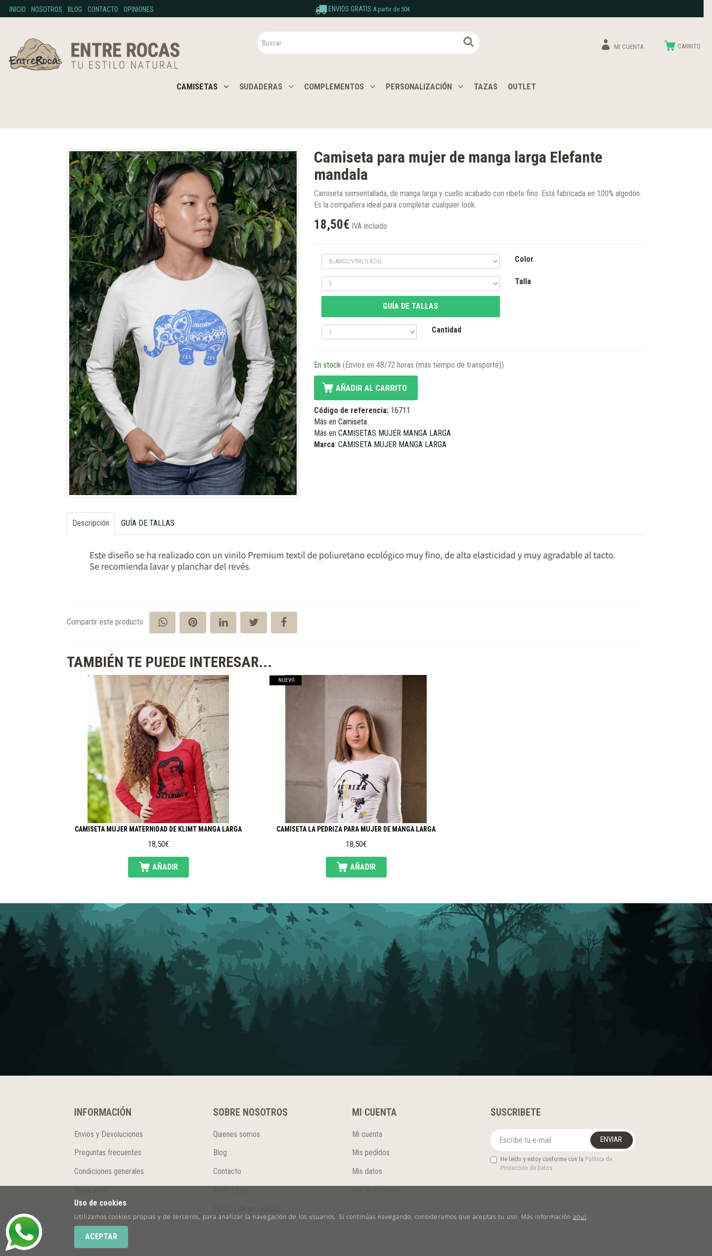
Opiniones (139, 9)
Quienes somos (236, 1134)
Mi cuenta (367, 1134)
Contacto (103, 9)
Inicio (17, 9)
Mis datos (367, 1171)
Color (524, 259)
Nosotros (46, 9)
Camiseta (352, 421)
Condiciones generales (109, 1171)
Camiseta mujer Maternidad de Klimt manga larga (158, 829)
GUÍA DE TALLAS (410, 306)
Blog (75, 9)
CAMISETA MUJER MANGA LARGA (392, 444)
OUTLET (522, 86)
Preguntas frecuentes (107, 1152)
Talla (523, 281)
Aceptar (101, 1236)
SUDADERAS (266, 86)
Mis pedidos (371, 1152)
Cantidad (446, 330)
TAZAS (485, 86)
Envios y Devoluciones (108, 1134)
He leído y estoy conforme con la (551, 1163)
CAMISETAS (203, 86)
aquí (579, 1217)
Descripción (90, 523)
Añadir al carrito (371, 388)
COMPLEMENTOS (339, 86)
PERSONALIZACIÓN (424, 86)
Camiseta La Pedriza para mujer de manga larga (356, 829)
